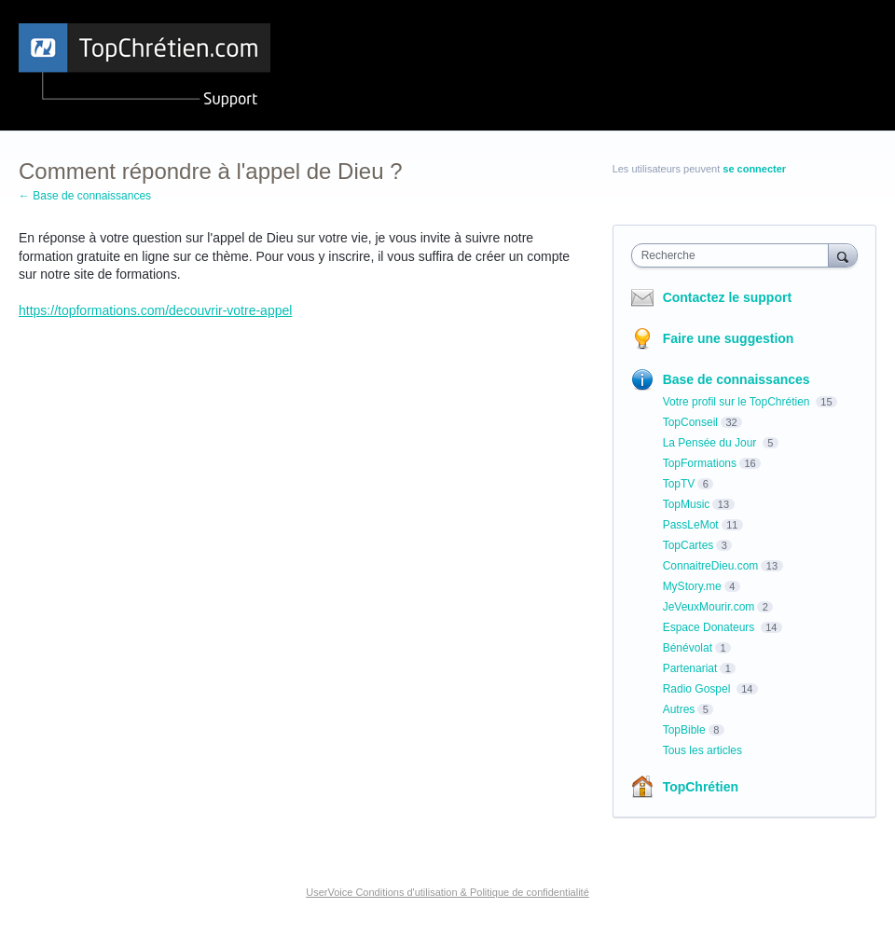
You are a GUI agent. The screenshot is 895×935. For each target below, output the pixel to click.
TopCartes (688, 545)
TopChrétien (700, 786)
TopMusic (686, 504)
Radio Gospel (698, 688)
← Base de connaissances (85, 195)
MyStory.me (692, 586)
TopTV (679, 483)
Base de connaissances (736, 379)
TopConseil (690, 422)
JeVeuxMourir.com (709, 606)
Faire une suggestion (728, 338)
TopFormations (700, 463)
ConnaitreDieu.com (711, 565)
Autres (679, 709)
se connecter (754, 168)
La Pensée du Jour (711, 442)
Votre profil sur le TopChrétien (738, 401)
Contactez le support (727, 297)
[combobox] (734, 255)
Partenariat (690, 668)
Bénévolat (687, 647)
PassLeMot (691, 524)
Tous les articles (702, 750)
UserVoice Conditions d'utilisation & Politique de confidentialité (447, 892)
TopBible (684, 729)
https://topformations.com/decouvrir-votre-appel (155, 310)
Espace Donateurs (710, 627)
